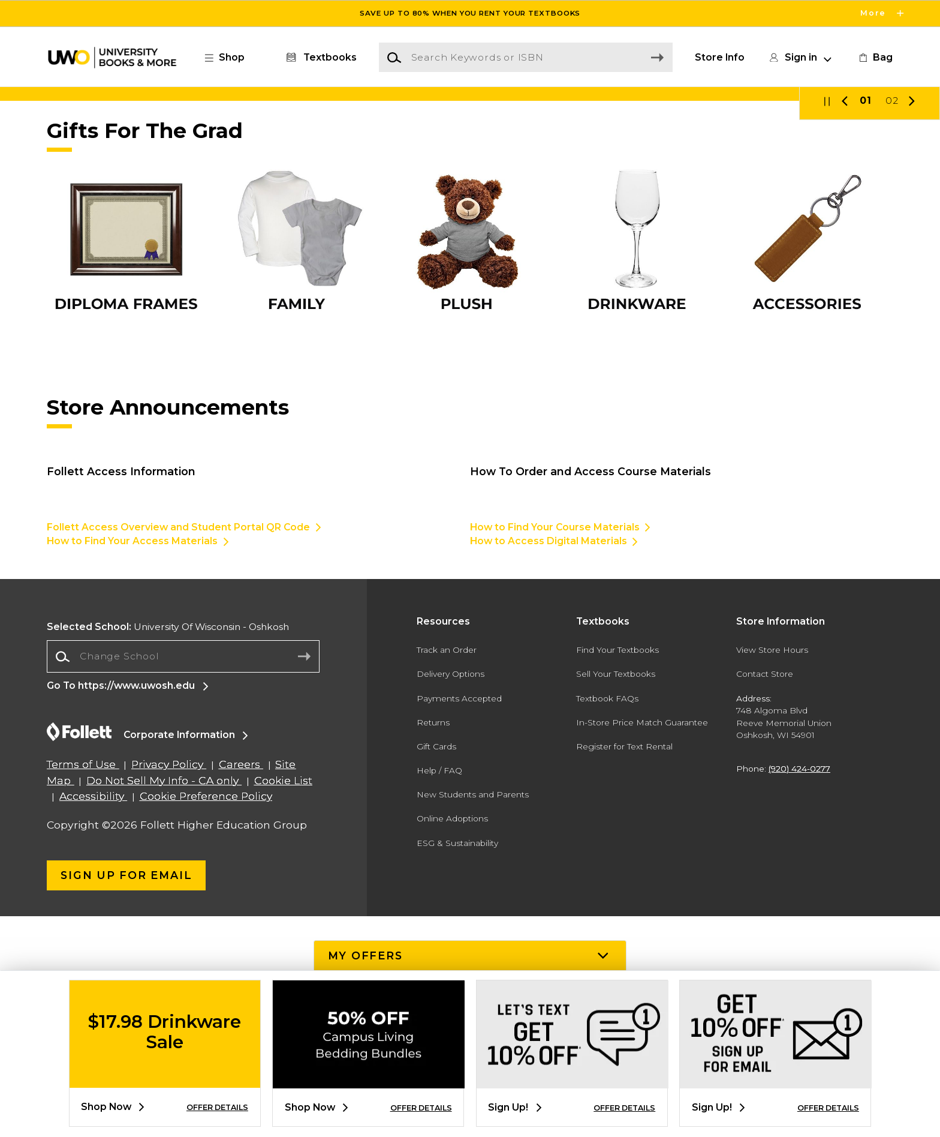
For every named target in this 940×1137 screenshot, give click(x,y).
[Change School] (183, 877)
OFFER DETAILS (217, 1107)
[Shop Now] (470, 204)
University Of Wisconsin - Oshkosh (168, 848)
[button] (231, 57)
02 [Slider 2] (892, 322)
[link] (874, 57)
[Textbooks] (319, 57)
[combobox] (183, 877)
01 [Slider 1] (866, 322)
